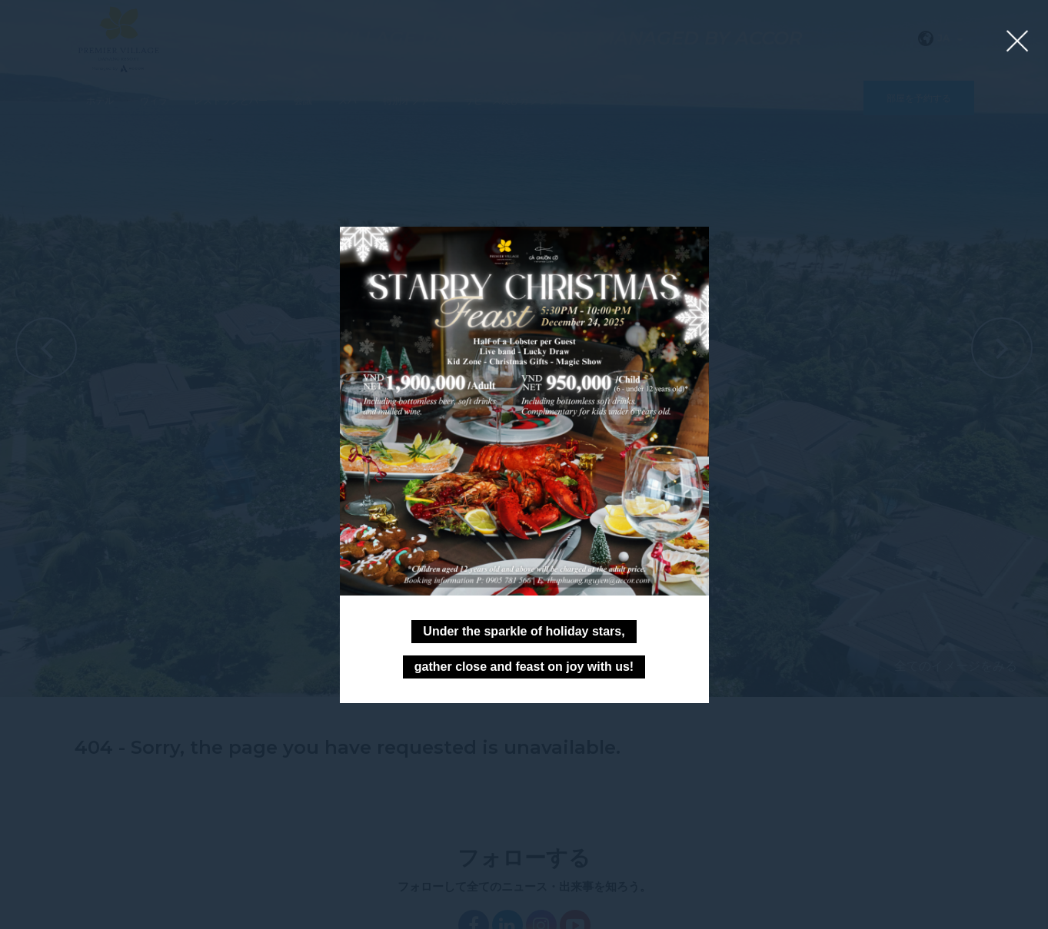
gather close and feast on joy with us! (524, 666)
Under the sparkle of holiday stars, (523, 631)
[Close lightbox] (1017, 42)
